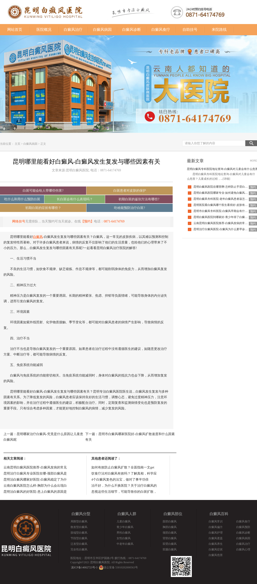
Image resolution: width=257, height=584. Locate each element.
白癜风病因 (102, 30)
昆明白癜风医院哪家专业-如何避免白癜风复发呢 (223, 192)
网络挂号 (18, 221)
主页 (17, 143)
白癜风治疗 (73, 30)
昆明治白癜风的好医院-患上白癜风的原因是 (35, 491)
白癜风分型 (80, 514)
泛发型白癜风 (79, 543)
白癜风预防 (243, 527)
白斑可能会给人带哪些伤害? (43, 190)
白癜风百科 (219, 514)
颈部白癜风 (170, 532)
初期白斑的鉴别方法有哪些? (138, 199)
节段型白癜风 (79, 538)
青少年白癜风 (125, 527)
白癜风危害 (216, 555)
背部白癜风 (170, 538)
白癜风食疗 (160, 30)
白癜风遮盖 (216, 538)
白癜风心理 (243, 549)
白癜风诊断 (131, 30)
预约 (253, 187)
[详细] (226, 178)
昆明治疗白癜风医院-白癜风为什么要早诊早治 (221, 229)
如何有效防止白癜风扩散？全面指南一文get (122, 467)
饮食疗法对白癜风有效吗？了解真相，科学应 (124, 473)
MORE (253, 160)
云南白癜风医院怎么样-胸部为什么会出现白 (35, 485)
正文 (43, 143)
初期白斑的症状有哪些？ (43, 208)
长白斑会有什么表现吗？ (75, 199)
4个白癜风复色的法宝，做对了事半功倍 (120, 479)
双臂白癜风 (170, 543)
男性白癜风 (124, 532)
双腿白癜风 (170, 549)
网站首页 (14, 30)
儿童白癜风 (124, 521)
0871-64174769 (114, 221)
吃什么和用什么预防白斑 (22, 199)
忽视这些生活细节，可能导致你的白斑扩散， (124, 491)
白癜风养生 (216, 543)
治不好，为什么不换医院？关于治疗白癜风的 (124, 485)
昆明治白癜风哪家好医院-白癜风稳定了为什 (35, 479)
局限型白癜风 (79, 521)
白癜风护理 (216, 532)
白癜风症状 (216, 549)
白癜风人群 (127, 514)
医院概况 (43, 30)
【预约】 (87, 221)
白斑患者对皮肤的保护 (129, 190)
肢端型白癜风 (79, 532)
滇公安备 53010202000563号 (121, 567)
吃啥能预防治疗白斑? (129, 208)
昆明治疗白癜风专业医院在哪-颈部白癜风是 (35, 473)
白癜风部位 (173, 514)
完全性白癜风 (79, 549)
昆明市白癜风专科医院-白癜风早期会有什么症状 (223, 211)
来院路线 (219, 30)
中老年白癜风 (125, 543)
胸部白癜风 (170, 527)
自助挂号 (189, 30)
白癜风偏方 (216, 527)
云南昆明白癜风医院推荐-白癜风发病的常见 (35, 467)
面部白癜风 (170, 521)
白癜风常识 (216, 521)
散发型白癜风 (79, 527)
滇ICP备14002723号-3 (84, 567)
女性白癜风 (124, 538)
